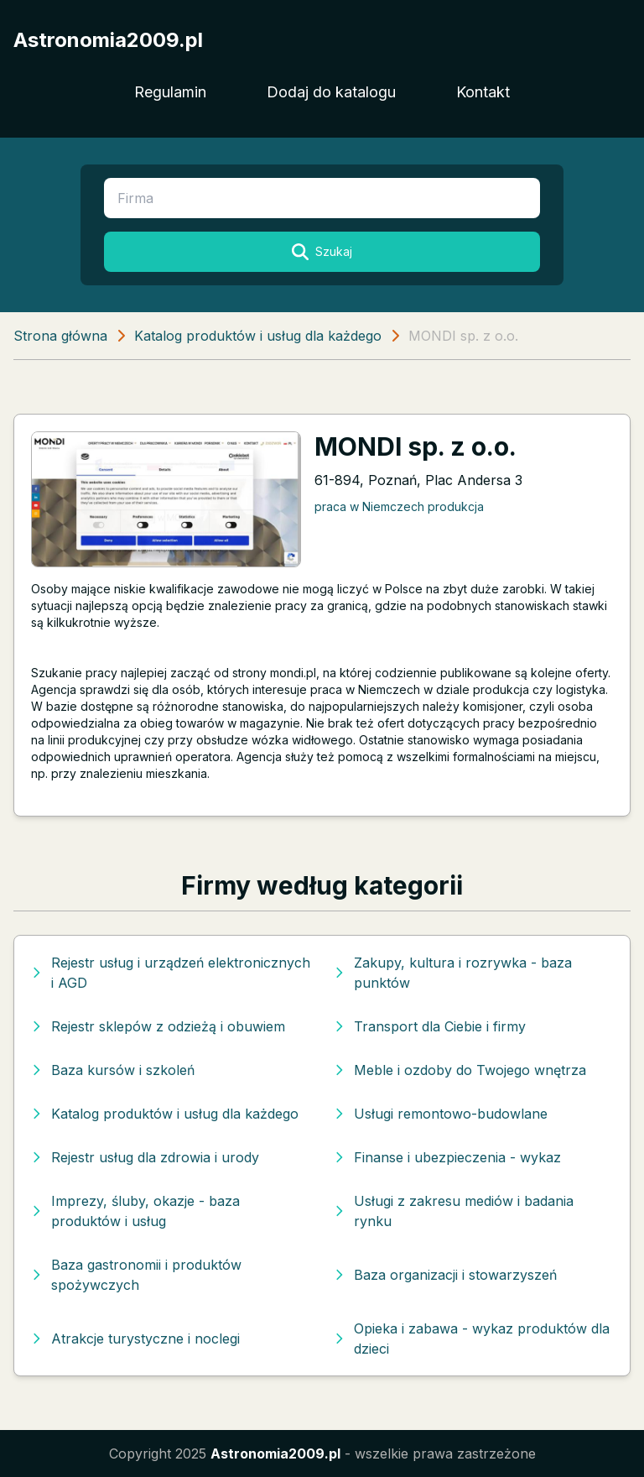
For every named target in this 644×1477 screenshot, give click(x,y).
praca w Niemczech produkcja (399, 506)
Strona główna (60, 335)
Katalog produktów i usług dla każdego (258, 335)
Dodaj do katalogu (331, 92)
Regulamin (170, 92)
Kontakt (483, 92)
